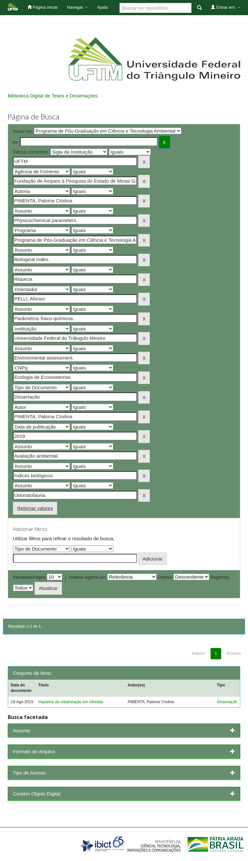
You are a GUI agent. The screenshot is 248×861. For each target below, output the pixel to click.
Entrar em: (225, 7)
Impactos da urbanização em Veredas (70, 702)
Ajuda (102, 7)
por (15, 142)
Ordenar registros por (87, 577)
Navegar (77, 7)
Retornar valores (35, 508)
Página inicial (42, 7)
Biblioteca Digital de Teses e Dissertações (53, 95)
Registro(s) (220, 577)
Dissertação (227, 702)
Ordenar (165, 577)
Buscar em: (23, 131)
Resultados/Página (29, 577)
